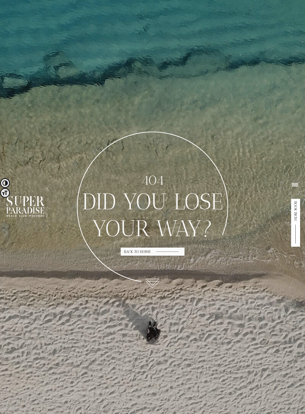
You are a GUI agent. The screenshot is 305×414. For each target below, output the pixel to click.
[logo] (25, 215)
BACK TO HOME (137, 251)
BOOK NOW (295, 211)
